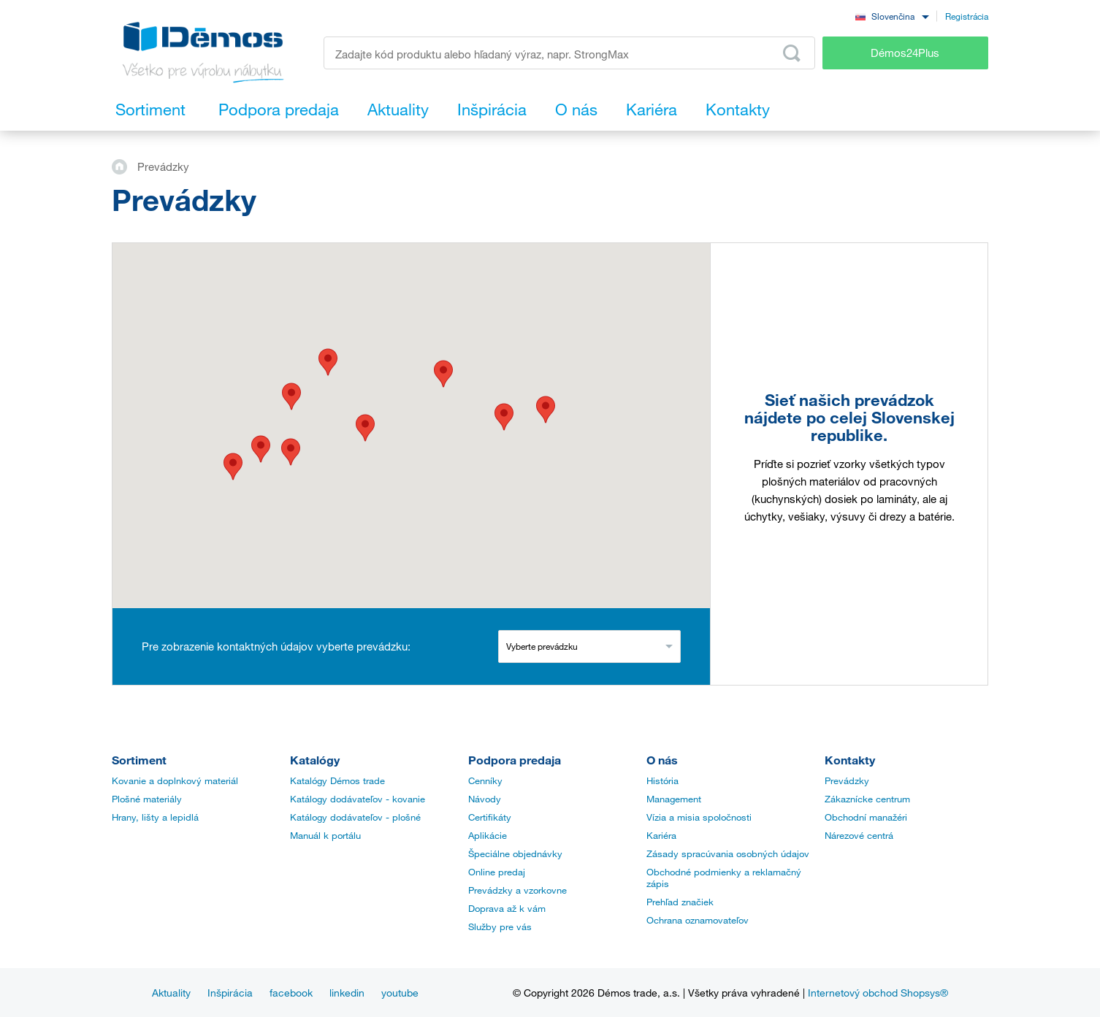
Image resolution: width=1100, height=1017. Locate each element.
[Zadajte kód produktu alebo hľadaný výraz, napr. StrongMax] (569, 53)
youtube (400, 992)
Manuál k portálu (325, 835)
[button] (233, 466)
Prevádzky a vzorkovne (517, 890)
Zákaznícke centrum (867, 799)
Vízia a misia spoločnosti (699, 817)
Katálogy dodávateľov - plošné (355, 817)
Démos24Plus (905, 52)
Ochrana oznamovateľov (697, 920)
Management (673, 799)
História (662, 780)
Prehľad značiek (680, 901)
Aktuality (171, 992)
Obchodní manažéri (866, 817)
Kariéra (661, 835)
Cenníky (485, 780)
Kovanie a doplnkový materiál (175, 780)
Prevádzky (847, 780)
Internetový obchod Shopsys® (878, 992)
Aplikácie (487, 835)
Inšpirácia (230, 992)
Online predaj (496, 872)
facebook (291, 992)
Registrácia (966, 16)
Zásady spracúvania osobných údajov (727, 853)
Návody (484, 799)
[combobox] (891, 15)
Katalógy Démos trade (337, 780)
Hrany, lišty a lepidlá (155, 817)
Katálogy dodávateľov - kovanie (357, 799)
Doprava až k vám (507, 908)
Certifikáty (489, 817)
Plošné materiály (147, 799)
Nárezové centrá (859, 835)
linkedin (346, 992)
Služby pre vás (500, 926)
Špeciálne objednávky (515, 853)
